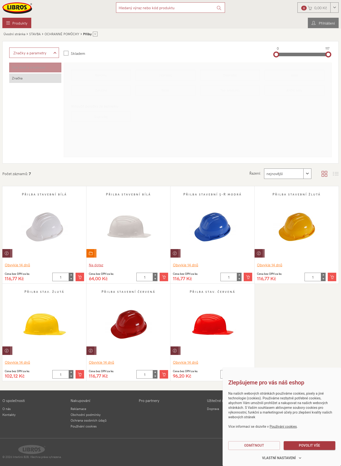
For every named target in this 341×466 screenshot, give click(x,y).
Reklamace (78, 408)
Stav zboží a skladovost (28, 67)
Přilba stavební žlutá (296, 194)
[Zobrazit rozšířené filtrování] (34, 52)
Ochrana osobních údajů (89, 420)
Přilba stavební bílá (44, 194)
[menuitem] (16, 23)
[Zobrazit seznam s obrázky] (336, 173)
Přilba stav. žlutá (44, 291)
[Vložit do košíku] (80, 277)
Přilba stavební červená (128, 291)
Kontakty (9, 414)
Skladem (78, 53)
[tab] (35, 67)
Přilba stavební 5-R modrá (212, 194)
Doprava (213, 408)
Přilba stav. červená (212, 291)
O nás (6, 408)
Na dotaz (96, 264)
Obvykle (17, 264)
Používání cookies (84, 426)
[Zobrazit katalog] (324, 173)
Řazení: (254, 173)
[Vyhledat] (219, 7)
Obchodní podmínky (86, 414)
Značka (17, 78)
